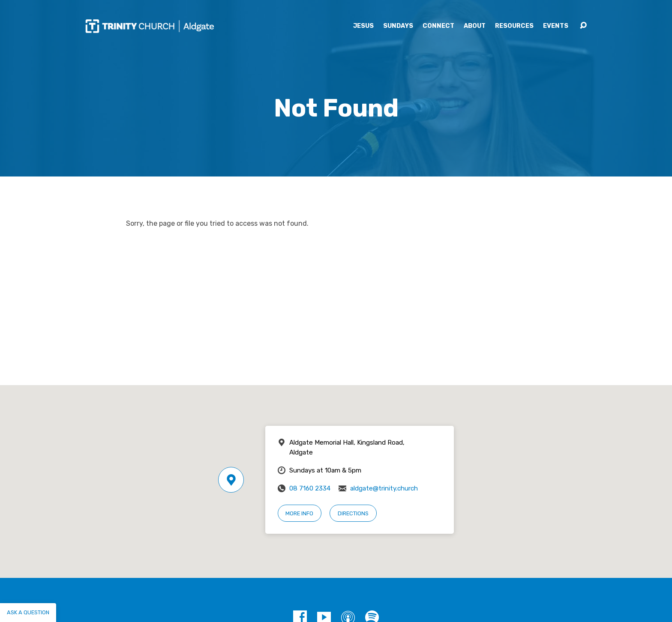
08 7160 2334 (309, 488)
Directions (353, 513)
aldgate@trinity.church (384, 488)
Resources (514, 26)
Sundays (398, 26)
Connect (438, 26)
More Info (299, 513)
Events (555, 26)
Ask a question (28, 612)
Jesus (363, 26)
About (475, 26)
